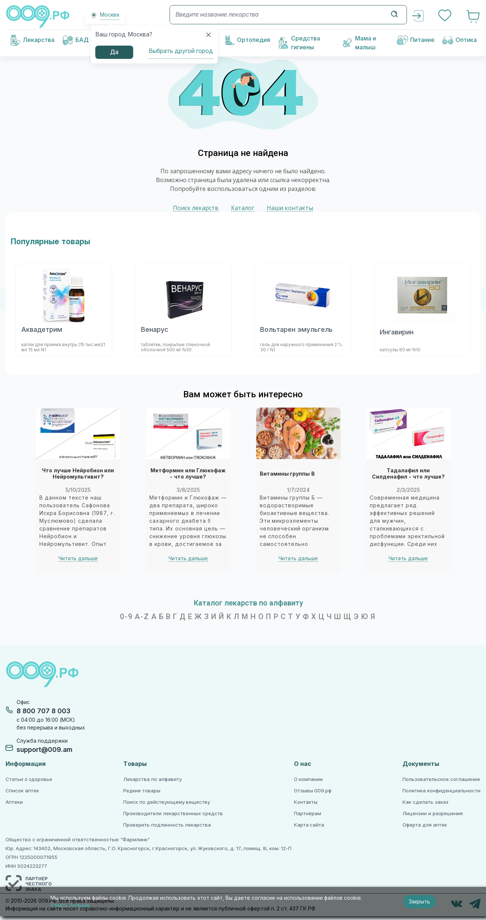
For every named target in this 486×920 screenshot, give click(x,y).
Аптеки (14, 802)
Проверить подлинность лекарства (166, 825)
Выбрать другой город (181, 51)
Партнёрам (307, 813)
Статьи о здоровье (29, 779)
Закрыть (419, 902)
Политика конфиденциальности (441, 790)
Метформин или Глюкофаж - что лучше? (188, 474)
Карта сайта (309, 825)
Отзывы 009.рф (313, 790)
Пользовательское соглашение (441, 779)
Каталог (242, 208)
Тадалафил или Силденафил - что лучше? (408, 474)
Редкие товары (141, 790)
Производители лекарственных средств (173, 813)
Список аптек (22, 790)
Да (114, 52)
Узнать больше (69, 905)
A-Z (142, 616)
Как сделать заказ (425, 802)
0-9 (126, 616)
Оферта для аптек (424, 825)
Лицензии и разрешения (432, 813)
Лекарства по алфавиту (152, 779)
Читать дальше (77, 558)
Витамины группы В (287, 474)
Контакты (306, 802)
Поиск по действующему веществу (166, 802)
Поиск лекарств (196, 208)
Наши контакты (290, 208)
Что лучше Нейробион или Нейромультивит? (78, 474)
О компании (308, 779)
